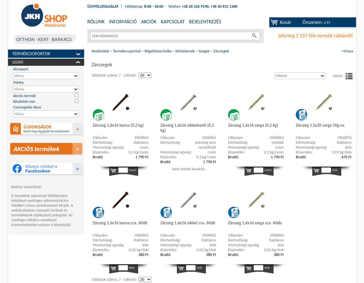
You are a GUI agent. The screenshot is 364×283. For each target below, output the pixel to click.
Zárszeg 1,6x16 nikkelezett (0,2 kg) (187, 128)
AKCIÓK (148, 22)
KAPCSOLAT (173, 22)
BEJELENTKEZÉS (205, 22)
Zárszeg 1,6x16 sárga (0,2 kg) (253, 125)
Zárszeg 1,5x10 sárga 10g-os (320, 125)
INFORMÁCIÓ (123, 22)
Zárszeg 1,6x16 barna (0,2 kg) (118, 125)
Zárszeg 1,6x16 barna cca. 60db (120, 222)
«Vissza (347, 51)
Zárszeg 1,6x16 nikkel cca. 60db (187, 222)
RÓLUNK (96, 22)
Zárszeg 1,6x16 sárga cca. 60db (255, 222)
